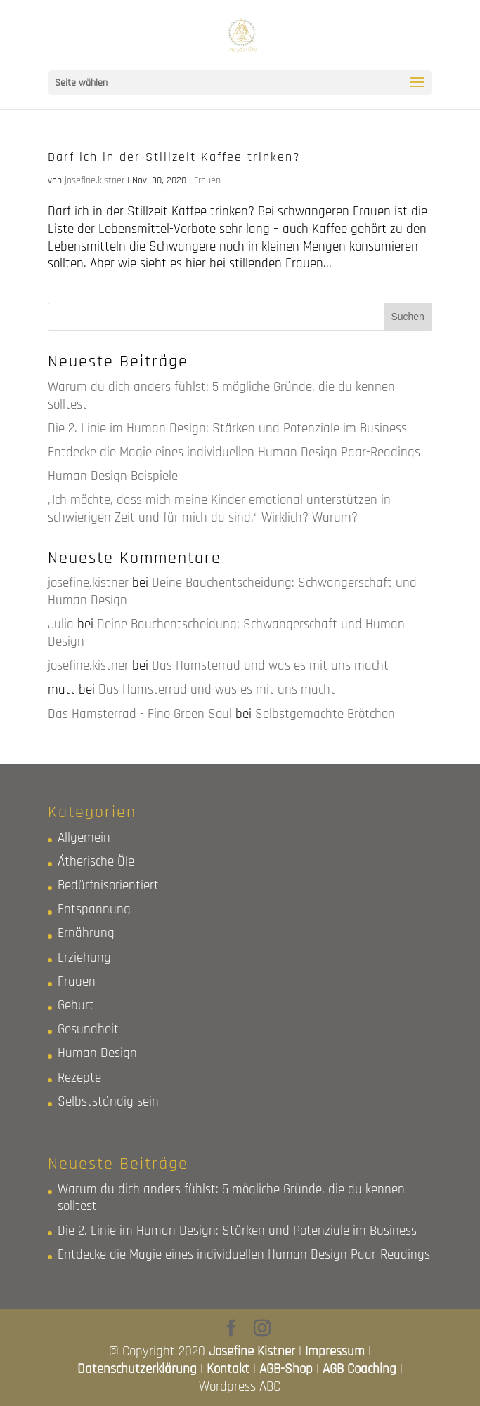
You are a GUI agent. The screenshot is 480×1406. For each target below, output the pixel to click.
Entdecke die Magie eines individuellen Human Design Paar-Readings (234, 452)
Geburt (76, 1005)
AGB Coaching (359, 1369)
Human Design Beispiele (113, 476)
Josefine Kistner (252, 1351)
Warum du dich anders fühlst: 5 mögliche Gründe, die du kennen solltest (221, 395)
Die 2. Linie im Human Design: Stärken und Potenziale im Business (227, 428)
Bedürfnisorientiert (108, 885)
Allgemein (84, 838)
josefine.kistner (94, 180)
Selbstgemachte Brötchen (325, 714)
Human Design (97, 1053)
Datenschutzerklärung (137, 1369)
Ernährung (86, 933)
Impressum (335, 1351)
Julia (61, 624)
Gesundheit (88, 1029)
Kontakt (228, 1369)
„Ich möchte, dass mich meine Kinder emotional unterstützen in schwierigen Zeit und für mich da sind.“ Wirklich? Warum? (219, 508)
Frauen (207, 180)
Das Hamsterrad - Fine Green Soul (140, 714)
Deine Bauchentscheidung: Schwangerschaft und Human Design (232, 591)
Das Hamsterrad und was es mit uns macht (270, 666)
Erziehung (84, 958)
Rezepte (79, 1078)
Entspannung (94, 909)
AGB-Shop (286, 1369)
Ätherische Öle (96, 861)
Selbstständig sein (108, 1101)
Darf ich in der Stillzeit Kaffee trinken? (174, 157)
